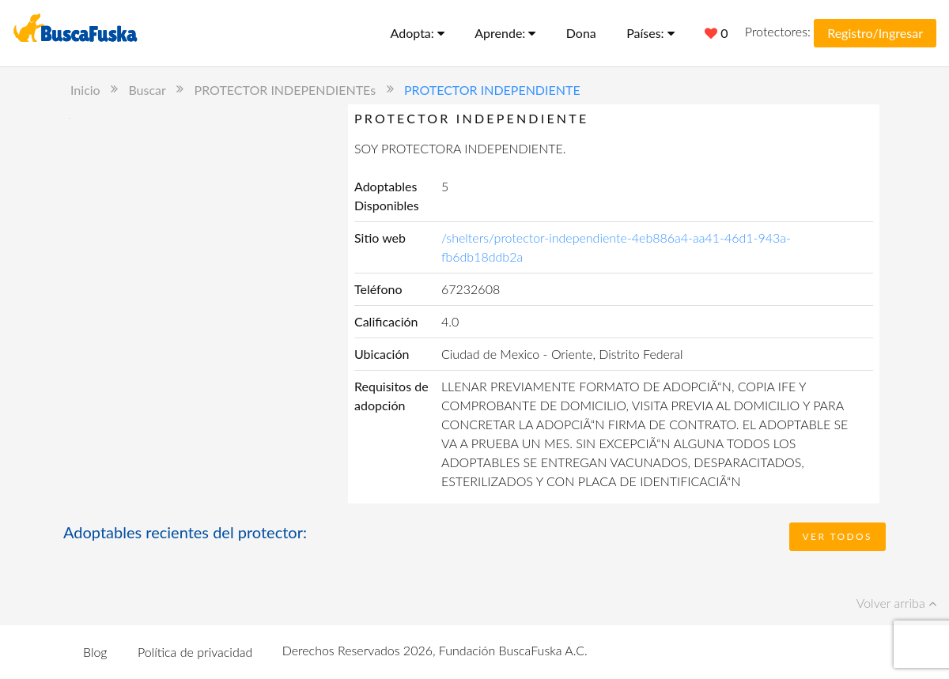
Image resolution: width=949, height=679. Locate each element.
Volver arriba (896, 602)
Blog (95, 651)
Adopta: (417, 32)
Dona (581, 32)
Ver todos (837, 536)
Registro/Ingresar (875, 32)
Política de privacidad (195, 651)
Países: (650, 32)
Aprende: (505, 32)
